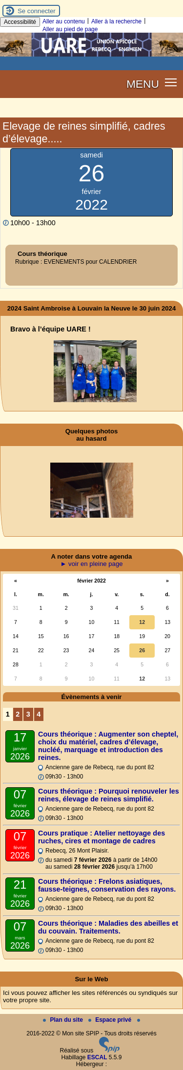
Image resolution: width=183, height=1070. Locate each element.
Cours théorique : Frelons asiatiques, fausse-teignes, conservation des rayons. (107, 885)
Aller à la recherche (116, 21)
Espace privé (110, 1019)
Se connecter (37, 11)
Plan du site (63, 1019)
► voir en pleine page (91, 563)
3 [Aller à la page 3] (28, 714)
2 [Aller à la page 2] (18, 714)
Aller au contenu (63, 21)
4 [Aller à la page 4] (39, 714)
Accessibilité (20, 22)
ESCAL (97, 1057)
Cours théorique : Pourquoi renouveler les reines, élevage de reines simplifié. (108, 795)
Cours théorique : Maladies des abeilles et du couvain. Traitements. (108, 927)
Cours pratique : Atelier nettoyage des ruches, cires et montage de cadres (101, 837)
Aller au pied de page (70, 29)
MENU (142, 84)
